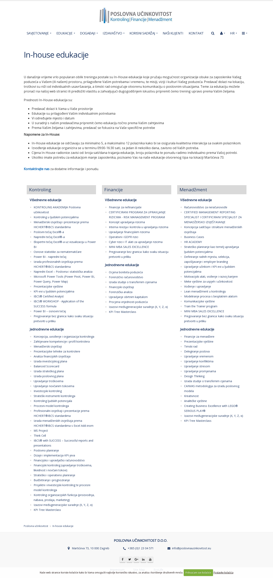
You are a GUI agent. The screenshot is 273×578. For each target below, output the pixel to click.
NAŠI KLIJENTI (173, 33)
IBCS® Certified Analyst (49, 296)
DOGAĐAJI (87, 33)
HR (232, 33)
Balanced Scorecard (46, 366)
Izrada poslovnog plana (49, 376)
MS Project (41, 430)
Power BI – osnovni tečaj (50, 311)
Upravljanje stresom (197, 366)
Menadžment (193, 190)
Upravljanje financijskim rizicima (129, 232)
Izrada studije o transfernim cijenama (133, 282)
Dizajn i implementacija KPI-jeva (54, 455)
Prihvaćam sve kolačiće (198, 572)
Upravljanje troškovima (48, 381)
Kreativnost (191, 396)
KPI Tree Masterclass (47, 510)
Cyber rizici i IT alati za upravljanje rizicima (136, 242)
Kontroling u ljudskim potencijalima (56, 217)
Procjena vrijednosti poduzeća (128, 302)
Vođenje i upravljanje (197, 286)
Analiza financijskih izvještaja (52, 356)
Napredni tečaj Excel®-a (49, 237)
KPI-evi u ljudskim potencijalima (54, 291)
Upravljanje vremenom (198, 356)
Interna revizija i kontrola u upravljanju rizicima (138, 227)
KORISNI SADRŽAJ (142, 33)
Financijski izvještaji (121, 287)
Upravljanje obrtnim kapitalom (128, 297)
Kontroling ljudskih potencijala (53, 401)
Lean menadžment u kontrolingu (205, 291)
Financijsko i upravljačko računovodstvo (59, 460)
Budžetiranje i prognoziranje (52, 480)
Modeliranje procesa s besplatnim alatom (210, 296)
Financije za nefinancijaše (125, 207)
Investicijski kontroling (48, 391)
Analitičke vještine (195, 401)
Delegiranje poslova (197, 351)
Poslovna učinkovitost (36, 526)
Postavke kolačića (223, 572)
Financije (113, 190)
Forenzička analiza (120, 292)
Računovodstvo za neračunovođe (205, 207)
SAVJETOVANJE (38, 33)
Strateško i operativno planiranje (54, 475)
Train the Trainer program (200, 306)
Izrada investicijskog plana (50, 361)
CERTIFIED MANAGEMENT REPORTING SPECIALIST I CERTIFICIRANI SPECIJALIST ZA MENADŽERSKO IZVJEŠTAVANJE (213, 217)
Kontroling (40, 190)
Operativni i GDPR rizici (123, 237)
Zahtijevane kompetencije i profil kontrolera (62, 341)
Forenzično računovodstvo (126, 277)
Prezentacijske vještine (48, 286)
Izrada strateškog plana (49, 371)
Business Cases (194, 237)
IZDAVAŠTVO (112, 33)
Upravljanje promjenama (200, 371)
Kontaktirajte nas (36, 169)
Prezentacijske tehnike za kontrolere (57, 351)
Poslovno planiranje (46, 450)
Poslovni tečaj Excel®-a (49, 232)
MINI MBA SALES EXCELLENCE (129, 247)
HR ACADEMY (193, 242)
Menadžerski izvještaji (48, 346)
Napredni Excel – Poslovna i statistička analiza (63, 271)
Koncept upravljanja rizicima (127, 222)
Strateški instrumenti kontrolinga (54, 396)
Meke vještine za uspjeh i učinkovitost (208, 281)
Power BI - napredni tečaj (50, 257)
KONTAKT (196, 33)
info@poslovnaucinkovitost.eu (191, 548)
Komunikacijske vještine (199, 301)
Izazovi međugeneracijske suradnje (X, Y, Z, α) (63, 505)
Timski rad (190, 346)
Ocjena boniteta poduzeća (126, 272)
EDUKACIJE (64, 33)
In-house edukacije (62, 526)
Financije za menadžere (199, 336)
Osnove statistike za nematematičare (58, 252)
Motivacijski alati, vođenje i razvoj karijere (211, 276)
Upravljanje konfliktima (198, 361)
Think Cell (40, 435)
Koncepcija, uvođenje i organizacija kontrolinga (64, 336)
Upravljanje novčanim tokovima (54, 386)
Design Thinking (194, 376)
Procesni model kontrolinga (51, 406)
